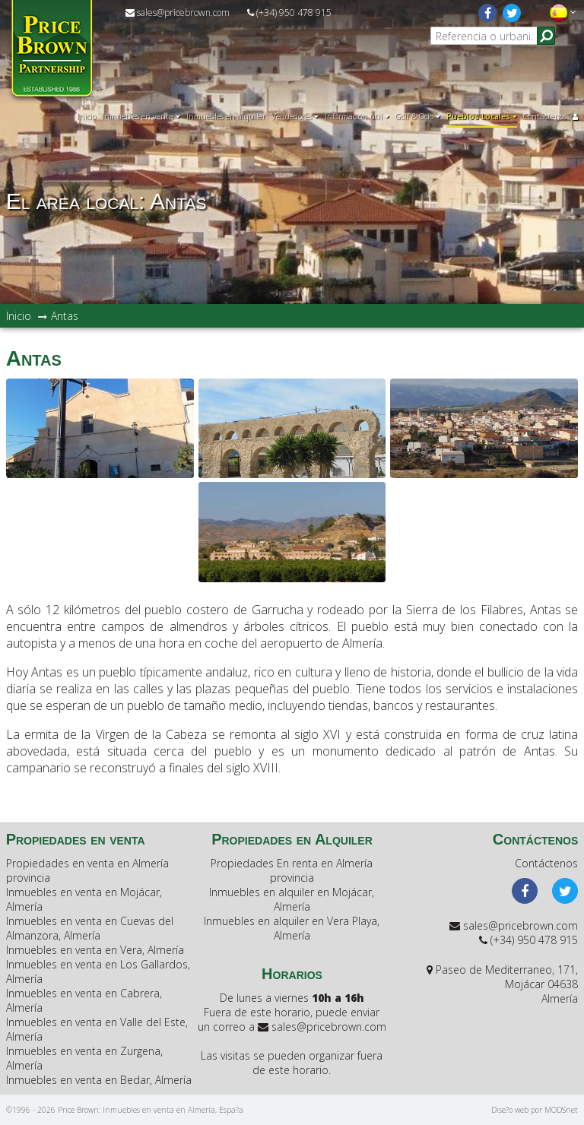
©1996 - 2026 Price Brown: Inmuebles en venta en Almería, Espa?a (124, 1109)
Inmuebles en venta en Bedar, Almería (99, 1080)
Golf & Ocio (417, 116)
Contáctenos (545, 116)
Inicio (86, 116)
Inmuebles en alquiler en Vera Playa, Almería (291, 928)
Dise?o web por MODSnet (534, 1109)
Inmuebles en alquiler (225, 116)
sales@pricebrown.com (177, 12)
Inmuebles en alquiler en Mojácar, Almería (291, 899)
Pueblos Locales (481, 116)
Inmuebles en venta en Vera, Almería (95, 950)
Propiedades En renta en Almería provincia (292, 870)
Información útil (357, 116)
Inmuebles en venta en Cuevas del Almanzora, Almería (89, 928)
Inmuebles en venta (141, 116)
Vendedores (295, 116)
